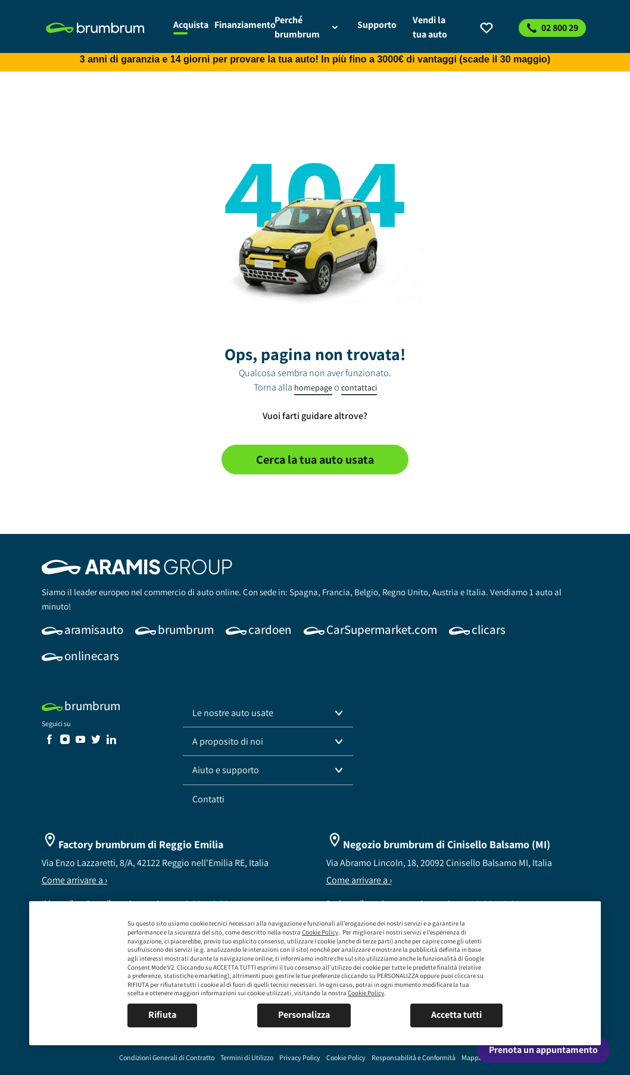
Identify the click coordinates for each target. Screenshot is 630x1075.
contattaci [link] (359, 387)
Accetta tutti (456, 1014)
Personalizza (304, 1014)
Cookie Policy (320, 932)
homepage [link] (313, 387)
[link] (103, 28)
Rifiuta (162, 1014)
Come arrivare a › (74, 880)
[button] (268, 713)
